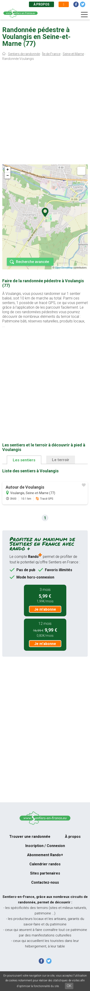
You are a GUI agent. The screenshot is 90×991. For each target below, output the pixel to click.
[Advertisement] (45, 113)
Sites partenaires (45, 873)
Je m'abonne (45, 609)
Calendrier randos (45, 864)
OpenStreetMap (64, 267)
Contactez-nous (45, 882)
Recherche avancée (32, 262)
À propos (41, 4)
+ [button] (7, 169)
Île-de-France (51, 54)
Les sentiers (24, 460)
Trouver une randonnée (29, 836)
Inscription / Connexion (45, 846)
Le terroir (60, 459)
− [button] (7, 175)
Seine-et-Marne (73, 54)
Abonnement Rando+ (45, 855)
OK (69, 986)
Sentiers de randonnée (24, 54)
